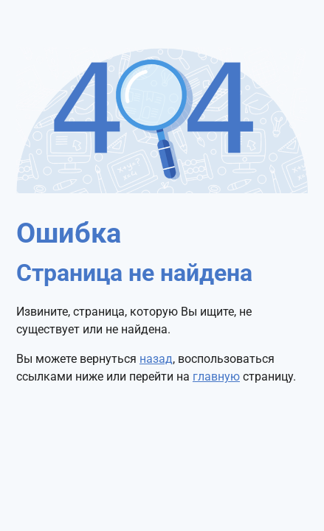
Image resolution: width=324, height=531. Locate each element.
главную (216, 376)
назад (156, 359)
